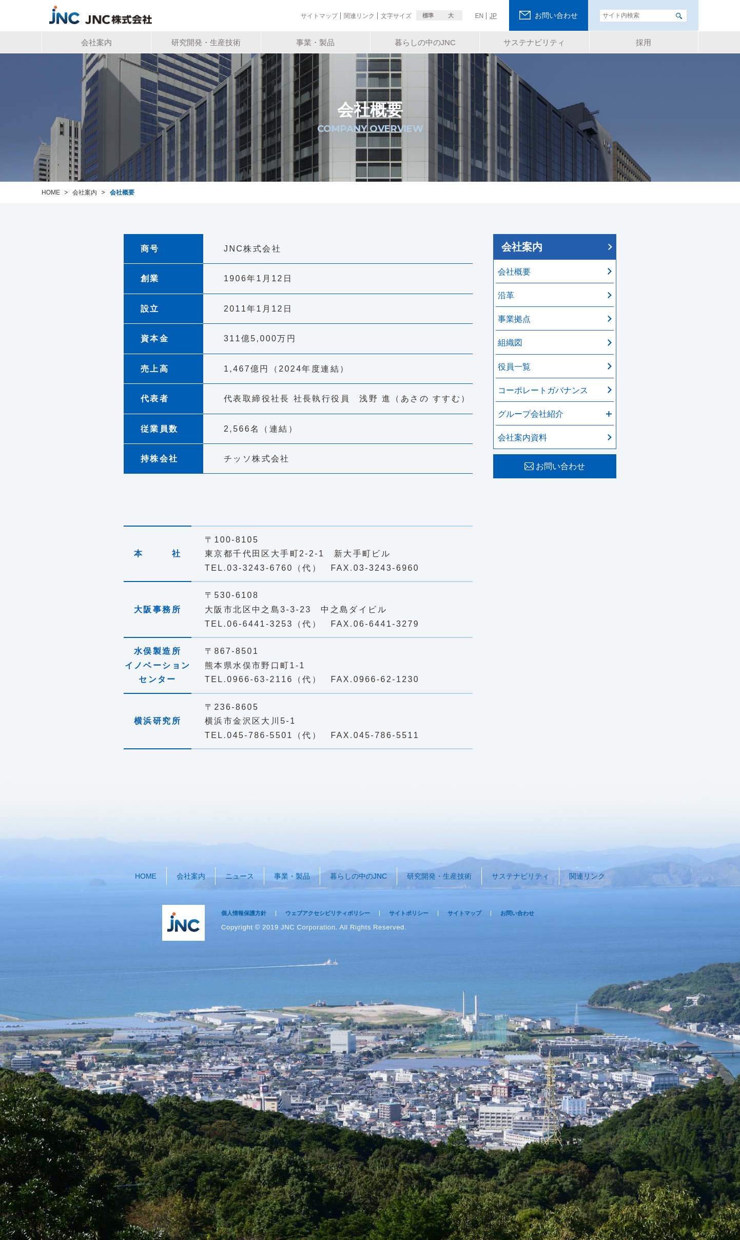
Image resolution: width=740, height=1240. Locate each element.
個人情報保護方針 (248, 904)
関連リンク (579, 871)
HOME (152, 871)
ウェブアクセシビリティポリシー (344, 904)
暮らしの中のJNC (354, 871)
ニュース (240, 871)
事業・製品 (289, 871)
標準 (428, 15)
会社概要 (514, 271)
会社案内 (521, 247)
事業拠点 (514, 319)
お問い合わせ (557, 904)
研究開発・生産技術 (434, 871)
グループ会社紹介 (530, 414)
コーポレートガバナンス (543, 390)
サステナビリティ (515, 871)
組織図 (510, 342)
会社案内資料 (522, 437)
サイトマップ (498, 904)
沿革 (506, 295)
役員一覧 (514, 366)
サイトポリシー (436, 904)
